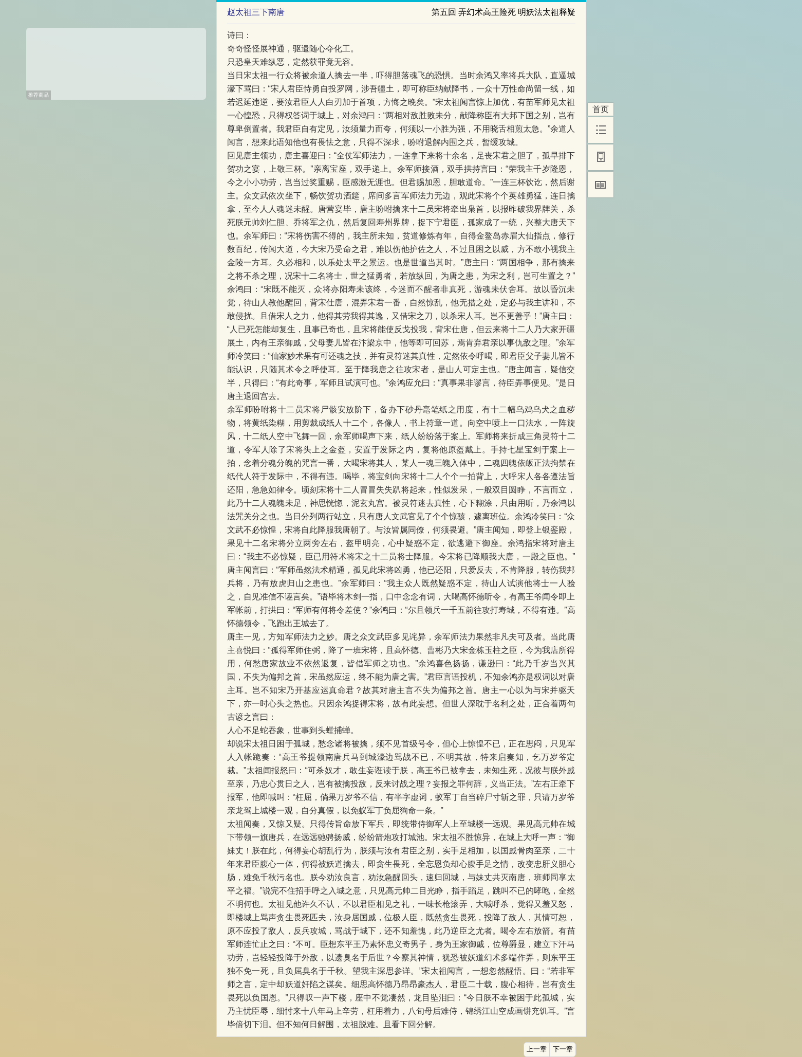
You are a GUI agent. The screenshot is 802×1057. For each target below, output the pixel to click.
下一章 (563, 1049)
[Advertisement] (116, 60)
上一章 (537, 1049)
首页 (600, 109)
